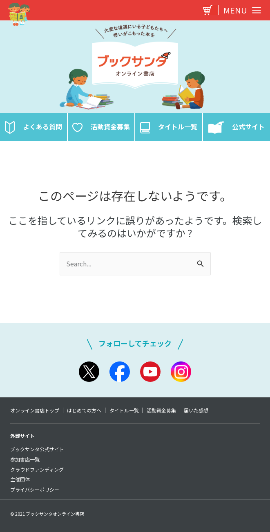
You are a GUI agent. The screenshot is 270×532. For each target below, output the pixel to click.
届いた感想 (199, 410)
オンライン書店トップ (34, 410)
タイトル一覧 (125, 410)
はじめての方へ (85, 410)
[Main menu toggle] (240, 10)
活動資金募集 (163, 410)
